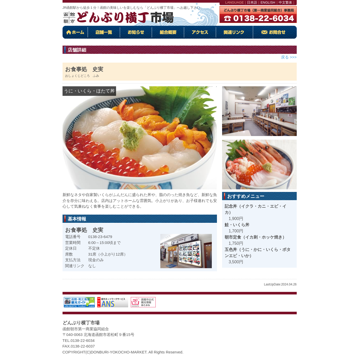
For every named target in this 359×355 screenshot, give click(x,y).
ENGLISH (267, 2)
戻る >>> (288, 57)
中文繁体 (285, 2)
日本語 (252, 2)
